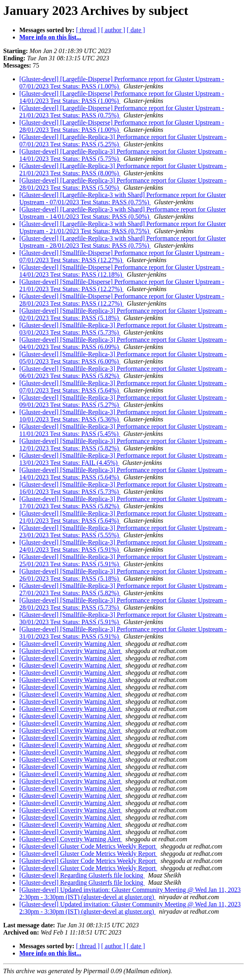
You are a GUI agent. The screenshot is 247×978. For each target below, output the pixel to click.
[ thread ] (88, 30)
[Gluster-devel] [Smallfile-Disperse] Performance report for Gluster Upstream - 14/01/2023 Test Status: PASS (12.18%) (121, 271)
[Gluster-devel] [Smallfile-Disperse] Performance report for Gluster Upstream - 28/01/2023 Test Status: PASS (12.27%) (121, 300)
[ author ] (113, 30)
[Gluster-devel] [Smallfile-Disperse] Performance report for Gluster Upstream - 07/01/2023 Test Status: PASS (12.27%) (121, 256)
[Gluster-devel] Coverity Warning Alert (70, 643)
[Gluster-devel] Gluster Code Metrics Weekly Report (88, 846)
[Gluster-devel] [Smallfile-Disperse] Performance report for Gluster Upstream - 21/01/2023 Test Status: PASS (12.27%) (121, 285)
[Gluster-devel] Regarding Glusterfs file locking (82, 875)
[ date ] (136, 30)
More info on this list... (50, 37)
